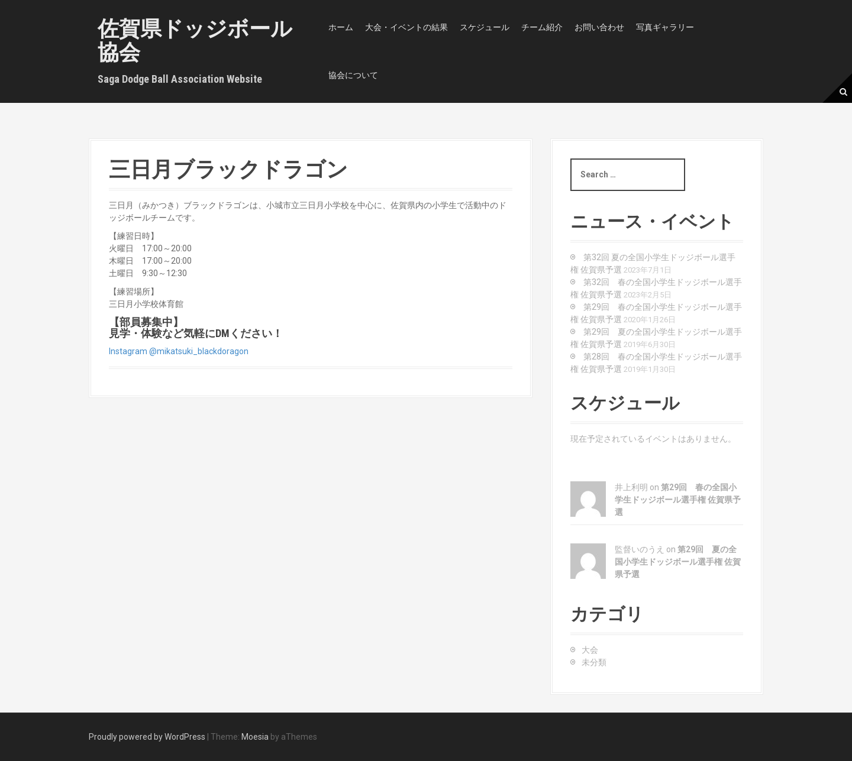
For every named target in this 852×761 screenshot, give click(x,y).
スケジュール (484, 27)
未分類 (594, 662)
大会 (590, 650)
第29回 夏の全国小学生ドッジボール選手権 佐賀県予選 (678, 562)
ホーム (340, 27)
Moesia (255, 736)
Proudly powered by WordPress (147, 736)
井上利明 (631, 487)
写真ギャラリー (665, 27)
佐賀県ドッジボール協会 (195, 41)
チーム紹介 (542, 27)
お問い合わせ (599, 27)
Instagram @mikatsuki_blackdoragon (178, 351)
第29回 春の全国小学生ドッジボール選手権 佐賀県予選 (678, 499)
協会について (353, 75)
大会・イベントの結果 (406, 27)
